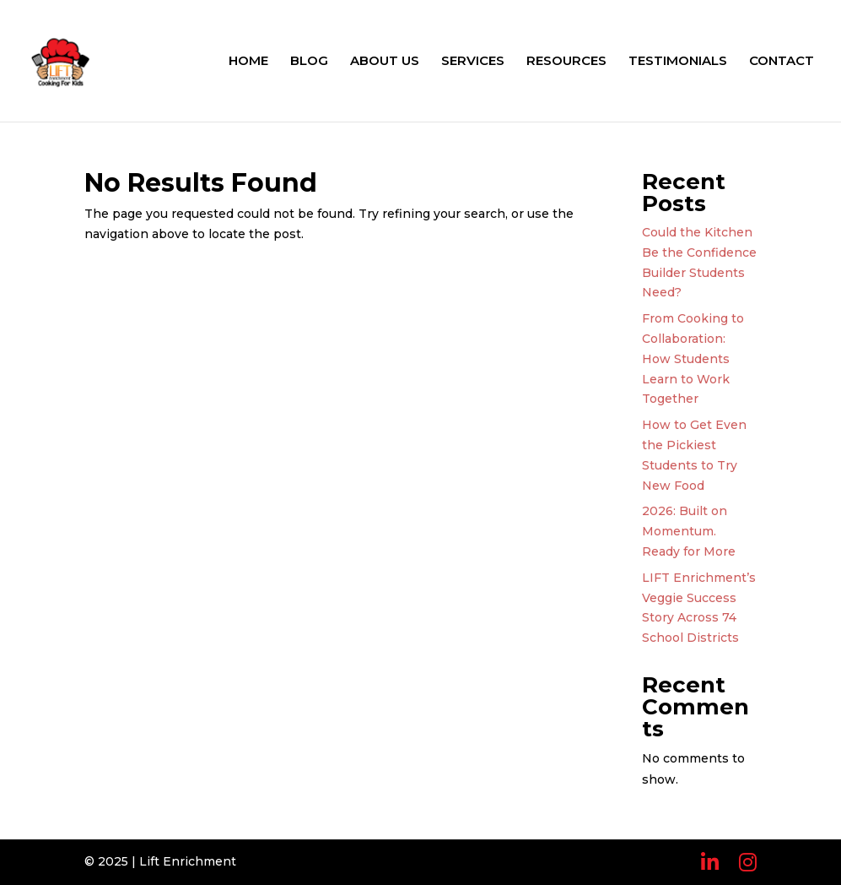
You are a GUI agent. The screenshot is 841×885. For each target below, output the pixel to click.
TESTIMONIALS (677, 61)
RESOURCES (566, 61)
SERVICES (472, 61)
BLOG (309, 61)
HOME (248, 61)
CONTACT (781, 61)
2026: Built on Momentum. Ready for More (689, 531)
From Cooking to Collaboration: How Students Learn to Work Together (693, 358)
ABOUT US (384, 61)
